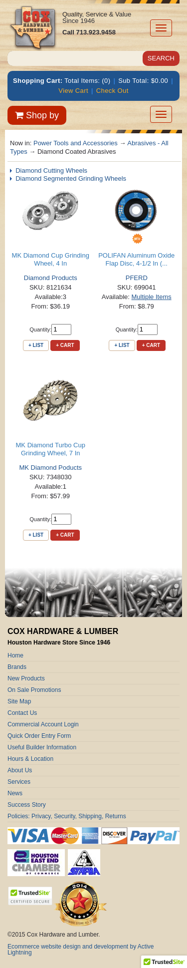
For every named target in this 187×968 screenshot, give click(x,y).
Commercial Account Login (43, 724)
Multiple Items (152, 297)
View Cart (73, 90)
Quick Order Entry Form (39, 735)
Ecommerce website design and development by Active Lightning (80, 949)
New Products (26, 678)
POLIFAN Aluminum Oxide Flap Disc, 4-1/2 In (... (136, 259)
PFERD (137, 278)
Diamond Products (50, 278)
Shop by (37, 115)
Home (15, 655)
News (14, 793)
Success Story (26, 804)
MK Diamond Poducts (50, 467)
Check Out (112, 90)
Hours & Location (30, 758)
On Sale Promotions (34, 689)
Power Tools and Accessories (75, 143)
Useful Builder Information (41, 747)
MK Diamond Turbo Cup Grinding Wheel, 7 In (50, 449)
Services (18, 781)
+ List (35, 345)
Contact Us (22, 712)
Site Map (19, 701)
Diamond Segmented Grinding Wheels (70, 178)
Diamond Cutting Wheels (51, 170)
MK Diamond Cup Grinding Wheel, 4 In (50, 259)
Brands (16, 666)
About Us (19, 770)
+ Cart (65, 345)
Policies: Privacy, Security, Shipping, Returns (66, 816)
